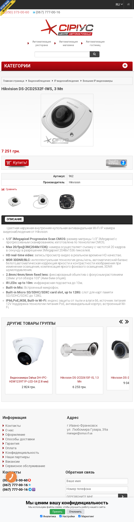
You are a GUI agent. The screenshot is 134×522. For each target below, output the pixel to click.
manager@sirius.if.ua (79, 433)
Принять (57, 511)
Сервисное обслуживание (25, 466)
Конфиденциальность (22, 453)
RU (118, 4)
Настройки (67, 516)
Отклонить (75, 511)
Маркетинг (86, 516)
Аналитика (48, 516)
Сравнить (11, 189)
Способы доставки (20, 439)
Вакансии (12, 462)
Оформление (15, 435)
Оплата (10, 448)
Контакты (13, 426)
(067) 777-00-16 (48, 12)
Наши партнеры (17, 457)
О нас (9, 430)
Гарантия (12, 443)
